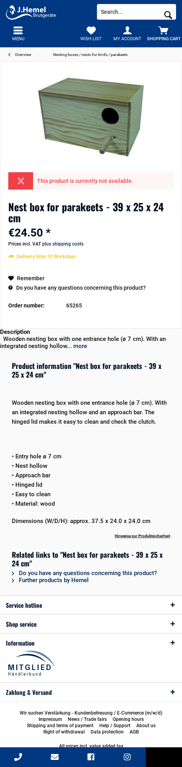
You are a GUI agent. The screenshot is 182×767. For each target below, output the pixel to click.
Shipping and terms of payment (60, 725)
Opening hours (128, 719)
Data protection (107, 732)
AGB (134, 732)
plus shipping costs (63, 244)
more (79, 346)
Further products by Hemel (50, 580)
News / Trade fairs (87, 719)
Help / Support (114, 725)
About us (146, 725)
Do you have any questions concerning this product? (77, 288)
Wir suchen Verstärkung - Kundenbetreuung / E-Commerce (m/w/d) (91, 713)
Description (15, 331)
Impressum (50, 719)
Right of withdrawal (64, 732)
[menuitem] (164, 33)
